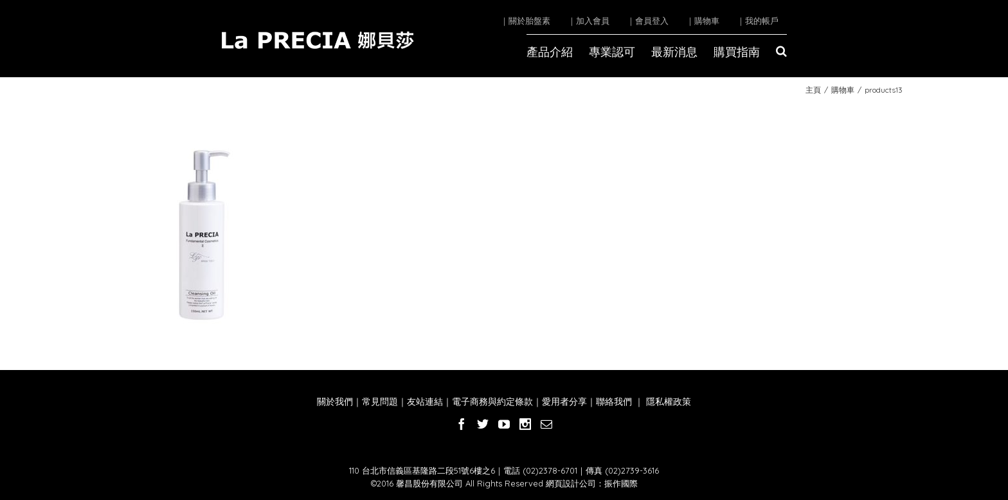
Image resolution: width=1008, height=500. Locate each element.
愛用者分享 (564, 401)
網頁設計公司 (571, 483)
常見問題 (380, 401)
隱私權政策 (667, 401)
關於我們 (335, 401)
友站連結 (425, 401)
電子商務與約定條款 (492, 401)
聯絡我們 (614, 401)
